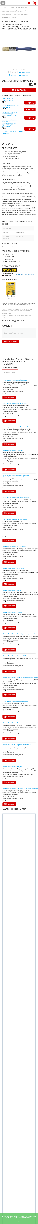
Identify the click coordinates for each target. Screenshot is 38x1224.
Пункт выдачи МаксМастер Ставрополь (15, 701)
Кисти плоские (23, 14)
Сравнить (23, 75)
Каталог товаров (2, 3)
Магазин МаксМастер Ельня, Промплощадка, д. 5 (18, 634)
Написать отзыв (24, 72)
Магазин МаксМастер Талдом (12, 612)
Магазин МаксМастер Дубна (11, 590)
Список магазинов (9, 373)
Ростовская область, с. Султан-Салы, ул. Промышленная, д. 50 (9, 113)
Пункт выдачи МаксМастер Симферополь (15, 476)
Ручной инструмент (21, 7)
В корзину (30, 103)
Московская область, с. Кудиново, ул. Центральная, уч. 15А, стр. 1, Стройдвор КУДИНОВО (9, 123)
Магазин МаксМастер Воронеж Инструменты (16, 745)
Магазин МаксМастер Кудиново (12, 450)
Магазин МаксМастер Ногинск (12, 723)
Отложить (13, 75)
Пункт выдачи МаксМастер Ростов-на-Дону (16, 427)
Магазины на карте (10, 368)
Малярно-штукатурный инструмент (13, 11)
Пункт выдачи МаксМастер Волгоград (14, 403)
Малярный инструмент (9, 14)
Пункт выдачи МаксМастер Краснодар (14, 380)
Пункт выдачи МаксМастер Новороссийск (15, 497)
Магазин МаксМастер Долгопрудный (14, 546)
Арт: (14, 69)
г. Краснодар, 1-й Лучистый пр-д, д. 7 (8, 99)
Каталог (11, 7)
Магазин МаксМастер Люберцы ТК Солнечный (17, 656)
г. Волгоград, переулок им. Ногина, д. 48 (10, 106)
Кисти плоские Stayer (9, 18)
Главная (4, 7)
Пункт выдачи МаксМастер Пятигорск (14, 519)
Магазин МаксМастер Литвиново (13, 568)
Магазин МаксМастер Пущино (12, 766)
